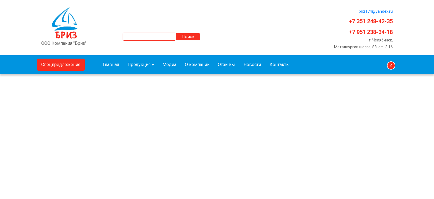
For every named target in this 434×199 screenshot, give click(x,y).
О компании (197, 64)
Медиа (169, 64)
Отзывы (226, 64)
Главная (111, 64)
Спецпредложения (60, 64)
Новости (252, 64)
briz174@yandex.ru (376, 11)
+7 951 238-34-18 (371, 32)
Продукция (139, 64)
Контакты (280, 64)
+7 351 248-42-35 (371, 21)
